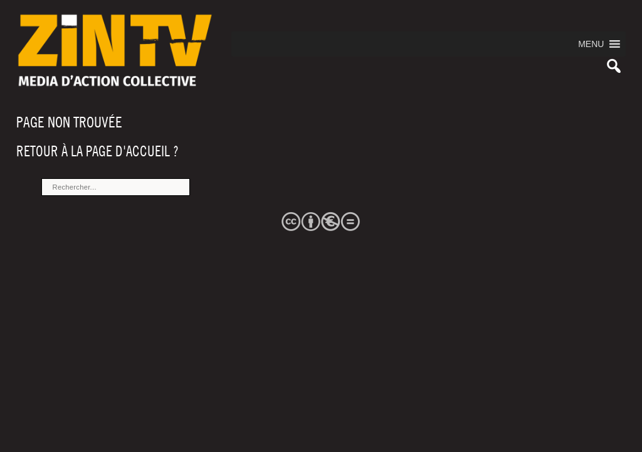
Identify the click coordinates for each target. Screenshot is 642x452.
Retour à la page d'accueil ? (97, 151)
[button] (591, 43)
